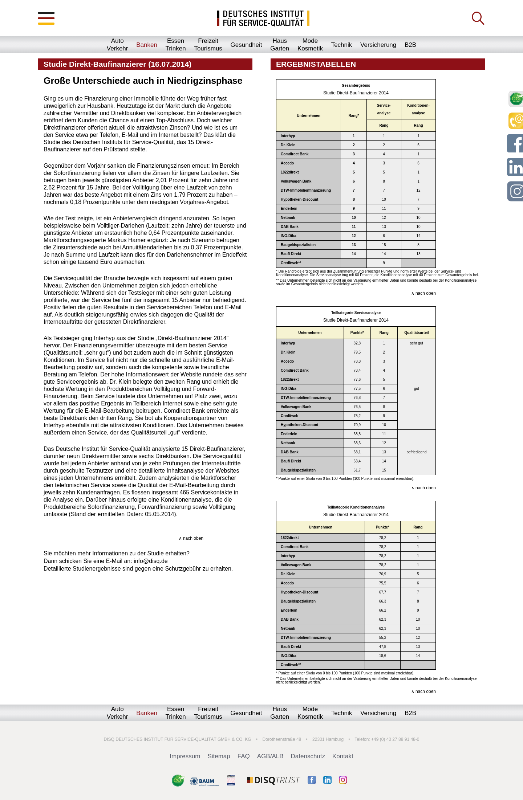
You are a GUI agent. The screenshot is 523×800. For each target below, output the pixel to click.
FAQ (244, 756)
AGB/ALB (270, 756)
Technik (341, 44)
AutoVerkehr (117, 44)
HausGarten (279, 44)
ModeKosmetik (310, 44)
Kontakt (342, 756)
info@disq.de (151, 561)
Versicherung (378, 44)
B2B (410, 44)
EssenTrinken (176, 44)
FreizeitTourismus (208, 44)
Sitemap (218, 756)
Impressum (185, 756)
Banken (146, 44)
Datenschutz (308, 756)
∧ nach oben (191, 538)
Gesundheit (246, 44)
